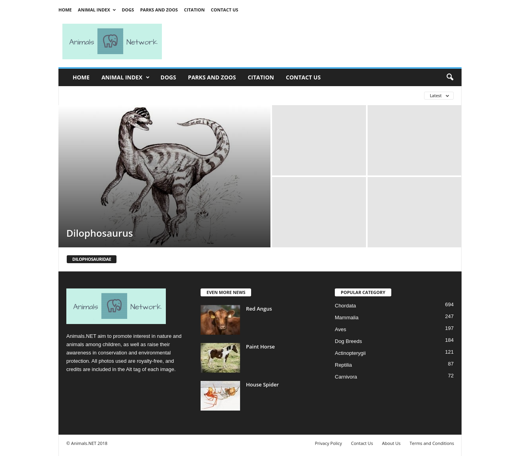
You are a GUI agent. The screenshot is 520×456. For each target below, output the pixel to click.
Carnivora (346, 377)
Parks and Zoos (159, 10)
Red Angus (259, 308)
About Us (391, 443)
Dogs (128, 10)
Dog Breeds (348, 341)
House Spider (262, 384)
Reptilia (343, 365)
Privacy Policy (328, 443)
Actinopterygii (350, 353)
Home (65, 10)
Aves (340, 329)
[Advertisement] (315, 41)
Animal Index (96, 10)
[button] (449, 77)
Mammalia (347, 317)
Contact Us (224, 10)
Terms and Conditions (431, 443)
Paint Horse (260, 346)
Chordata (345, 306)
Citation (194, 10)
